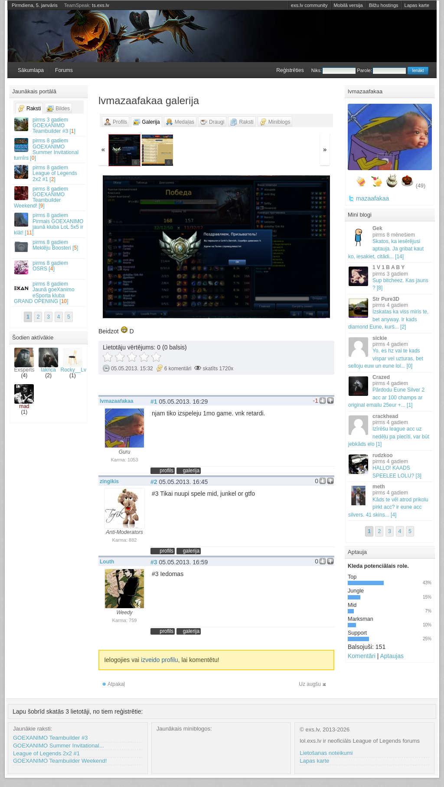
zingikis (109, 481)
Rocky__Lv (73, 360)
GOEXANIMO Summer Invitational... (58, 745)
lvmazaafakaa (116, 401)
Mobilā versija (347, 5)
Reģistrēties (290, 70)
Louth (107, 562)
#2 (153, 481)
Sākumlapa (31, 70)
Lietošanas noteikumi (326, 753)
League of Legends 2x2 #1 (46, 753)
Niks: (333, 70)
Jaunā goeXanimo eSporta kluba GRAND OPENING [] (49, 292)
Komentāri (361, 655)
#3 (153, 562)
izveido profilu (159, 659)
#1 (153, 401)
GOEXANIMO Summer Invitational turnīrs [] (49, 149)
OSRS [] (49, 267)
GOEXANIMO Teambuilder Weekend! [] (49, 197)
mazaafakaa (372, 198)
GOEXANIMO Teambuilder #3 (50, 737)
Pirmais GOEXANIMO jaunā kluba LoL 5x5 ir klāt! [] (49, 224)
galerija (191, 471)
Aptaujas (391, 655)
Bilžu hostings (383, 5)
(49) (420, 186)
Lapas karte (417, 5)
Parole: (381, 70)
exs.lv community (309, 5)
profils (166, 471)
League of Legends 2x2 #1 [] (49, 173)
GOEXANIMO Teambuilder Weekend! (60, 760)
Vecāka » (295, 248)
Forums (64, 70)
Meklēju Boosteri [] (49, 246)
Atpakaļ (116, 684)
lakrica (48, 360)
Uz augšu (310, 684)
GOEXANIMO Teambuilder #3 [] (49, 125)
